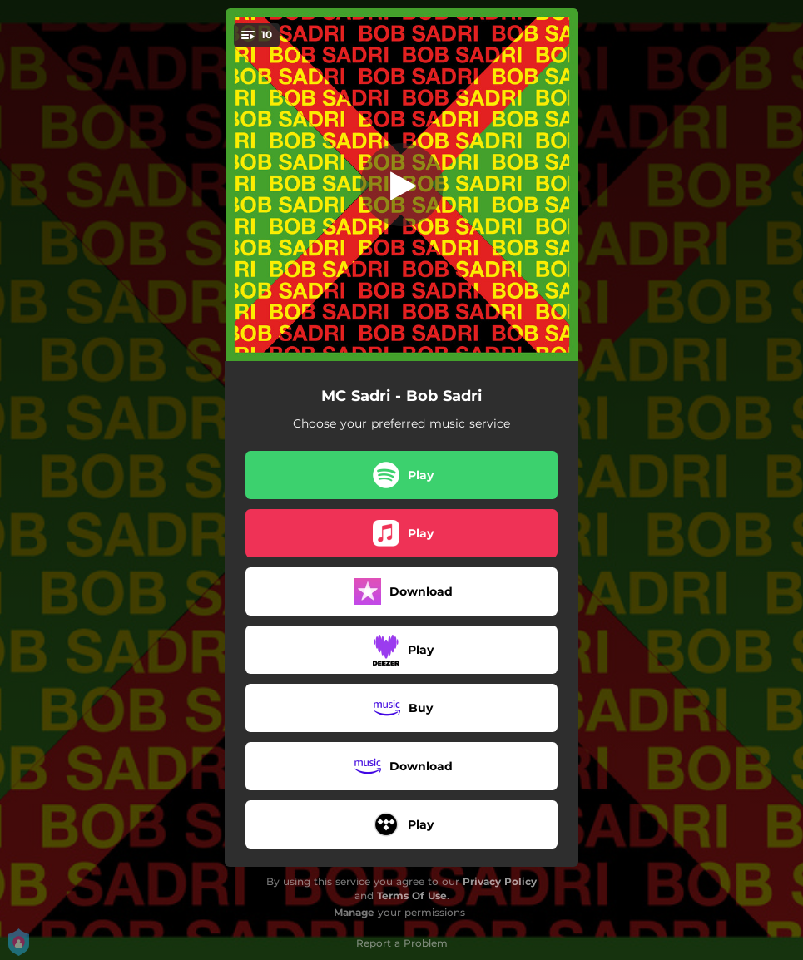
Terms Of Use (412, 895)
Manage (354, 912)
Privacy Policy (500, 881)
